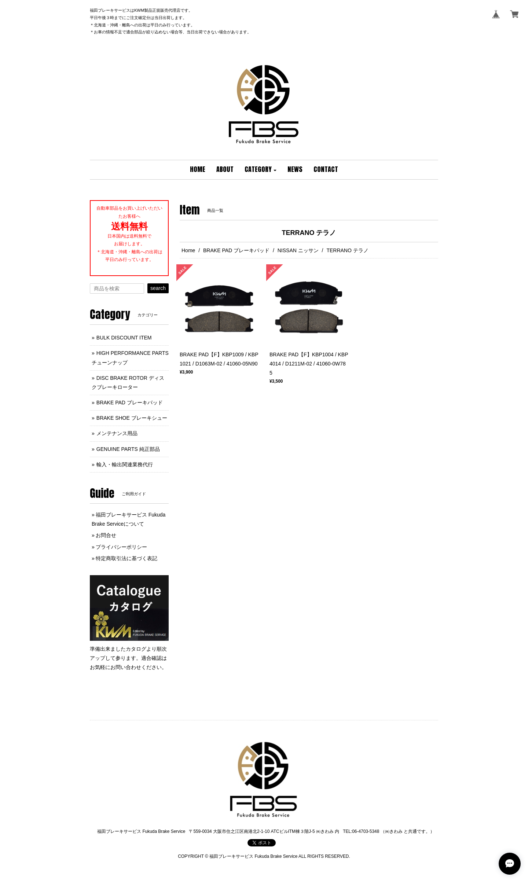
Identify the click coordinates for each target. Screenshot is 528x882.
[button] (260, 169)
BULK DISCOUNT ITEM (124, 338)
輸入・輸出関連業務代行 (124, 464)
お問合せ (106, 535)
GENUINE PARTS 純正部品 (128, 449)
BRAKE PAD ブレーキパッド (236, 250)
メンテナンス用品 (117, 433)
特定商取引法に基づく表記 (126, 558)
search (158, 288)
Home (188, 250)
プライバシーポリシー (121, 547)
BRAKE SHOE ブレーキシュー (131, 418)
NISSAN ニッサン (298, 250)
